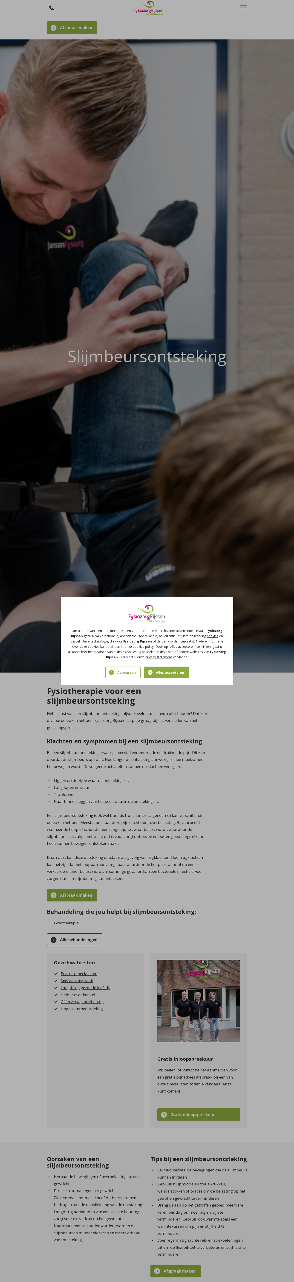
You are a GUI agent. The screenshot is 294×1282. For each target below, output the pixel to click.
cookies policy (143, 646)
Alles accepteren (170, 672)
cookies (212, 636)
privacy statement (158, 657)
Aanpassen (126, 672)
